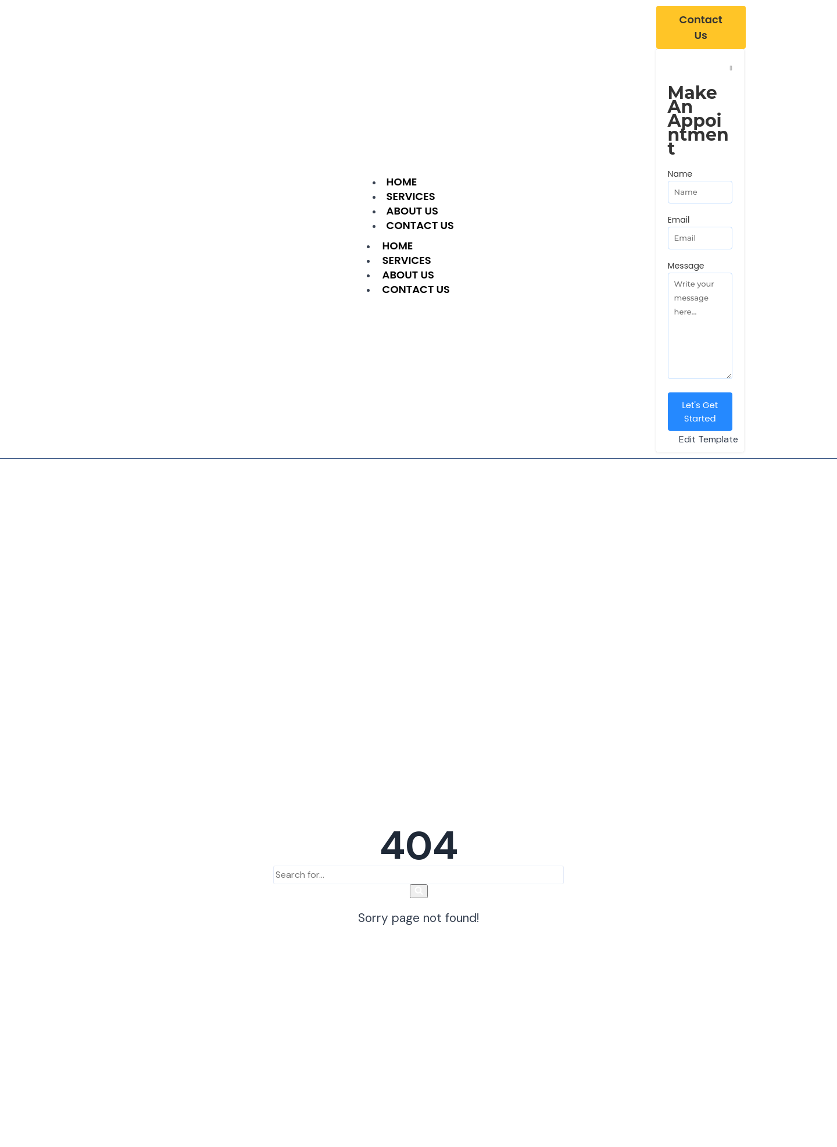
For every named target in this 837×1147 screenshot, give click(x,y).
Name (680, 174)
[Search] (418, 875)
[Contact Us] (701, 27)
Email (679, 220)
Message (686, 265)
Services (406, 260)
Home (397, 245)
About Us (408, 274)
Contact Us (420, 225)
